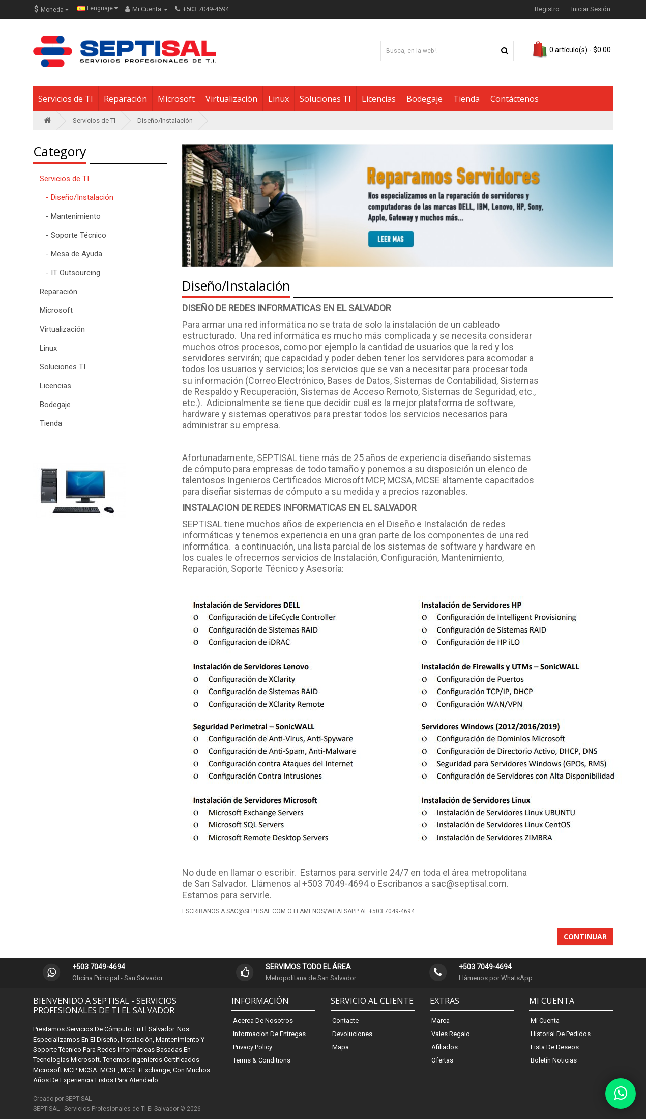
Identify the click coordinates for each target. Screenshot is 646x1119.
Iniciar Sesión (590, 9)
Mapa (340, 1047)
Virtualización (231, 98)
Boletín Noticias (554, 1060)
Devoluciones (352, 1034)
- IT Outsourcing (70, 272)
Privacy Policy (252, 1047)
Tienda (466, 98)
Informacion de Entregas (269, 1034)
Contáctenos (514, 98)
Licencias (379, 98)
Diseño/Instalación (165, 120)
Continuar (585, 936)
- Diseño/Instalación (76, 197)
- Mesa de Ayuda (71, 254)
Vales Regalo (450, 1034)
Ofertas (442, 1060)
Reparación (125, 98)
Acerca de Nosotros (263, 1020)
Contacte (345, 1020)
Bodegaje (424, 98)
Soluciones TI (325, 98)
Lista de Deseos (555, 1047)
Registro (547, 9)
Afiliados (444, 1047)
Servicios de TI (65, 98)
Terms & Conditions (261, 1060)
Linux (278, 98)
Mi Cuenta (545, 1020)
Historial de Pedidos (561, 1034)
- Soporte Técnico (73, 235)
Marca (440, 1020)
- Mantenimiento (70, 216)
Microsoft (176, 98)
